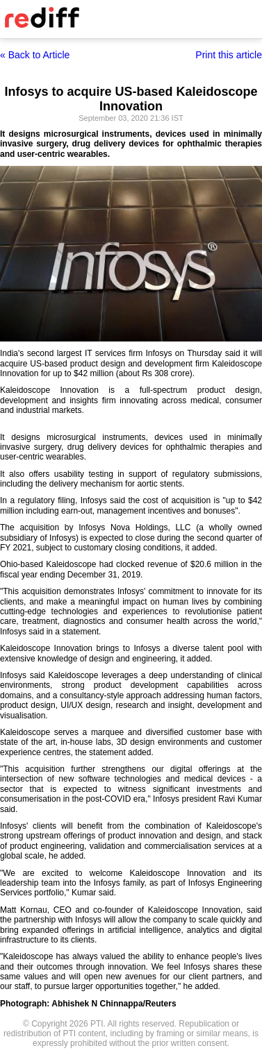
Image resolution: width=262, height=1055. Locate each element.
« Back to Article (34, 54)
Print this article (228, 54)
